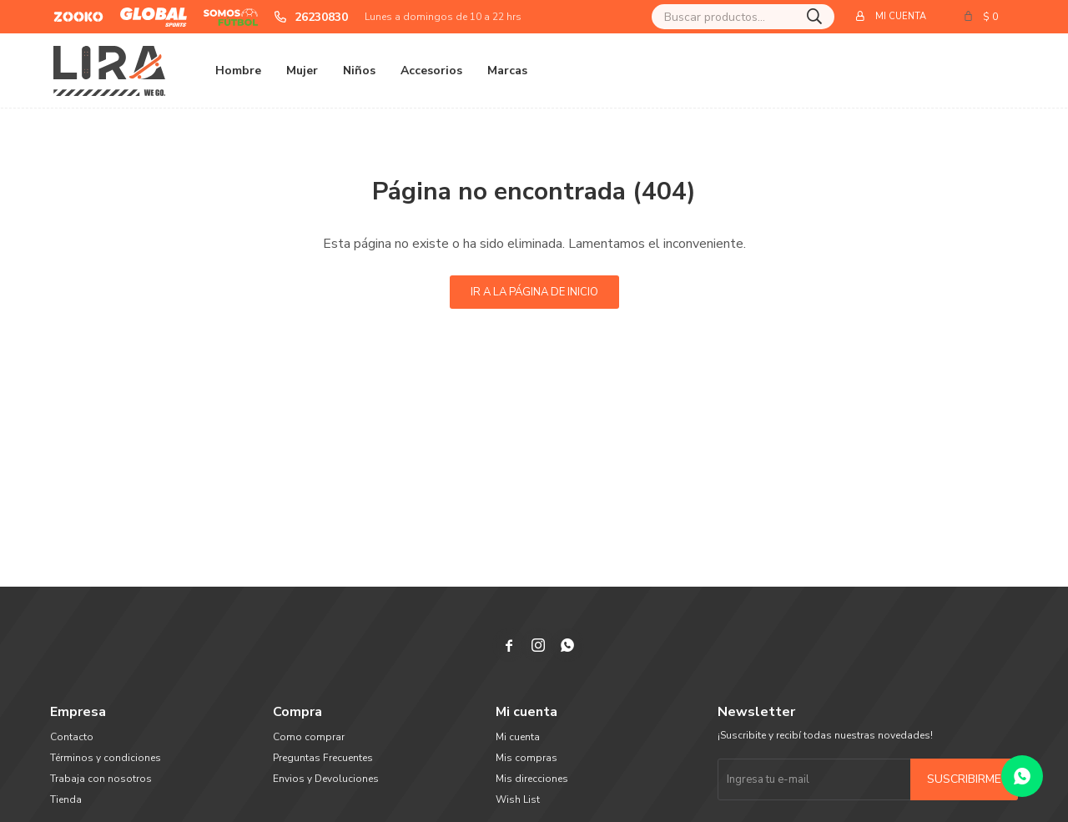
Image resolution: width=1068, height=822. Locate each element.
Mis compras (526, 757)
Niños (359, 70)
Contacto (71, 737)
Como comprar (309, 737)
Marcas (507, 70)
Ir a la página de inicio (534, 292)
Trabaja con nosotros (101, 778)
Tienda (66, 799)
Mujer (302, 70)
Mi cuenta (518, 737)
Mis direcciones (532, 778)
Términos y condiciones (105, 757)
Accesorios (431, 70)
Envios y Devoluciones (326, 778)
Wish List (518, 799)
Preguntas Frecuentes (323, 757)
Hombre (238, 70)
